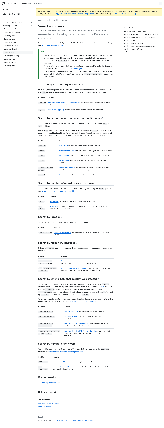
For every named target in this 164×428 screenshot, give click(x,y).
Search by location (50, 216)
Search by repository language (58, 242)
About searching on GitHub (52, 45)
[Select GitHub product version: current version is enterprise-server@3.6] (33, 3)
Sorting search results (50, 382)
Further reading (49, 377)
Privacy (61, 420)
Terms (55, 420)
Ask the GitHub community (48, 403)
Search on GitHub (12, 13)
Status (68, 420)
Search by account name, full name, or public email (70, 118)
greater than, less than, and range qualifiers (59, 191)
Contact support (44, 406)
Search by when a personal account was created (68, 278)
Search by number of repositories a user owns (67, 183)
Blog (91, 420)
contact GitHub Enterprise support (126, 14)
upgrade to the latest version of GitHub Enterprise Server (75, 14)
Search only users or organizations (60, 84)
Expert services (83, 420)
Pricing (74, 420)
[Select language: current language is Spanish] (160, 3)
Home (6, 10)
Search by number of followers (58, 343)
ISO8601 (101, 287)
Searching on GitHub (60, 20)
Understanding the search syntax (71, 68)
